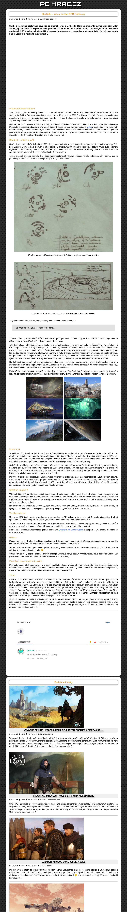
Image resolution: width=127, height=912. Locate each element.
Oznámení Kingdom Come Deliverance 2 (63, 862)
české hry (44, 865)
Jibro (23, 19)
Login (107, 622)
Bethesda (50, 19)
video (89, 127)
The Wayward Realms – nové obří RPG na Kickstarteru (63, 796)
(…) (72, 746)
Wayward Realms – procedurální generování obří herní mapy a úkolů (63, 730)
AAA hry (43, 19)
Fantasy (43, 800)
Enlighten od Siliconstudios (71, 530)
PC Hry (30, 19)
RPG (35, 19)
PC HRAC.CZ (60, 4)
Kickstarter (44, 734)
